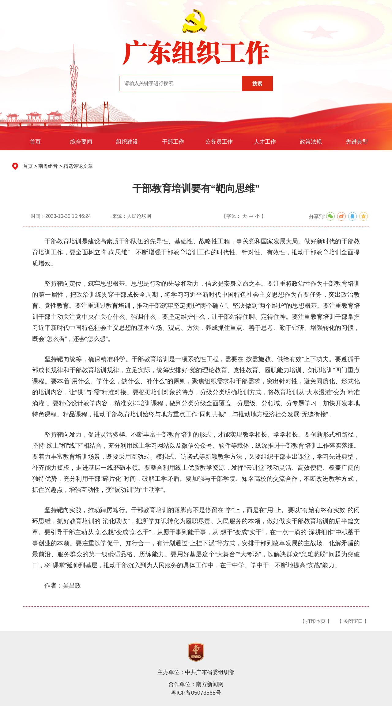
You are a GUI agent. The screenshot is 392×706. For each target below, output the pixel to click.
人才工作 (265, 142)
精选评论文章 (78, 166)
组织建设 (127, 142)
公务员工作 (219, 142)
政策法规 (311, 142)
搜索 (257, 83)
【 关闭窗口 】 (353, 621)
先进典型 (357, 142)
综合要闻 (81, 142)
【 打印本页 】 (316, 621)
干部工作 (173, 142)
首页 (35, 142)
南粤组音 (48, 166)
